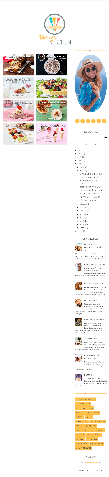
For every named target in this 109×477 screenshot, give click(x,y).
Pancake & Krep (94, 435)
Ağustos (83, 204)
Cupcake (100, 430)
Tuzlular (80, 439)
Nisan (82, 217)
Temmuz (84, 207)
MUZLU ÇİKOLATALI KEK (19, 58)
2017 (79, 157)
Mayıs (82, 214)
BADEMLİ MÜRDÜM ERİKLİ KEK (19, 81)
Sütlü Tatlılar (98, 421)
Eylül (82, 170)
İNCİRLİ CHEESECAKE (52, 102)
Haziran (83, 211)
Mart (82, 221)
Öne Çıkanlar (82, 443)
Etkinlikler (92, 439)
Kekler (79, 399)
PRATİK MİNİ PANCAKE (18, 125)
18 (57, 95)
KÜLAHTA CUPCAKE (52, 125)
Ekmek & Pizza (82, 421)
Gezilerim (80, 435)
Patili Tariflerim (83, 448)
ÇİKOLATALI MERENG (52, 56)
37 (57, 72)
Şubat (82, 224)
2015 (79, 164)
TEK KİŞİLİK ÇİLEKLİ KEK (18, 104)
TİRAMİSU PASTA (91, 339)
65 (24, 72)
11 (24, 141)
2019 (79, 150)
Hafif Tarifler (82, 413)
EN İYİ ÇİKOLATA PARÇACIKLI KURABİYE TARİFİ (93, 247)
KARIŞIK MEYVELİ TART (52, 81)
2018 (79, 153)
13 (57, 118)
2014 (79, 231)
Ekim (82, 167)
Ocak (82, 227)
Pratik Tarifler (83, 404)
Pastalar (95, 413)
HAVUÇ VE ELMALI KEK (93, 284)
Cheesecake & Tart (84, 408)
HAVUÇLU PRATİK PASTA (94, 319)
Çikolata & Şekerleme (86, 426)
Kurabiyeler (89, 399)
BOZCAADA (89, 375)
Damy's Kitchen (91, 463)
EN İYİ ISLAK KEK (91, 300)
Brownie (80, 417)
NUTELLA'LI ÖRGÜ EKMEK (94, 264)
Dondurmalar (96, 443)
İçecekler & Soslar (85, 430)
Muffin (89, 417)
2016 (79, 160)
